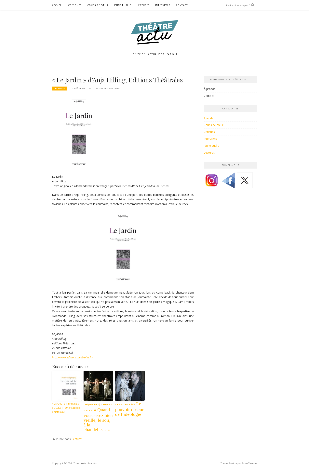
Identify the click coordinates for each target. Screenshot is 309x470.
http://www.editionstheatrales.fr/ (72, 357)
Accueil (57, 5)
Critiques (74, 5)
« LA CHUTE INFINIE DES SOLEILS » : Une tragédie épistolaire (66, 408)
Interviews (162, 5)
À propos (209, 89)
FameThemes (249, 463)
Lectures (143, 5)
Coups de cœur (97, 5)
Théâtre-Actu (81, 88)
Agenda (208, 118)
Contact (182, 5)
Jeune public (122, 5)
